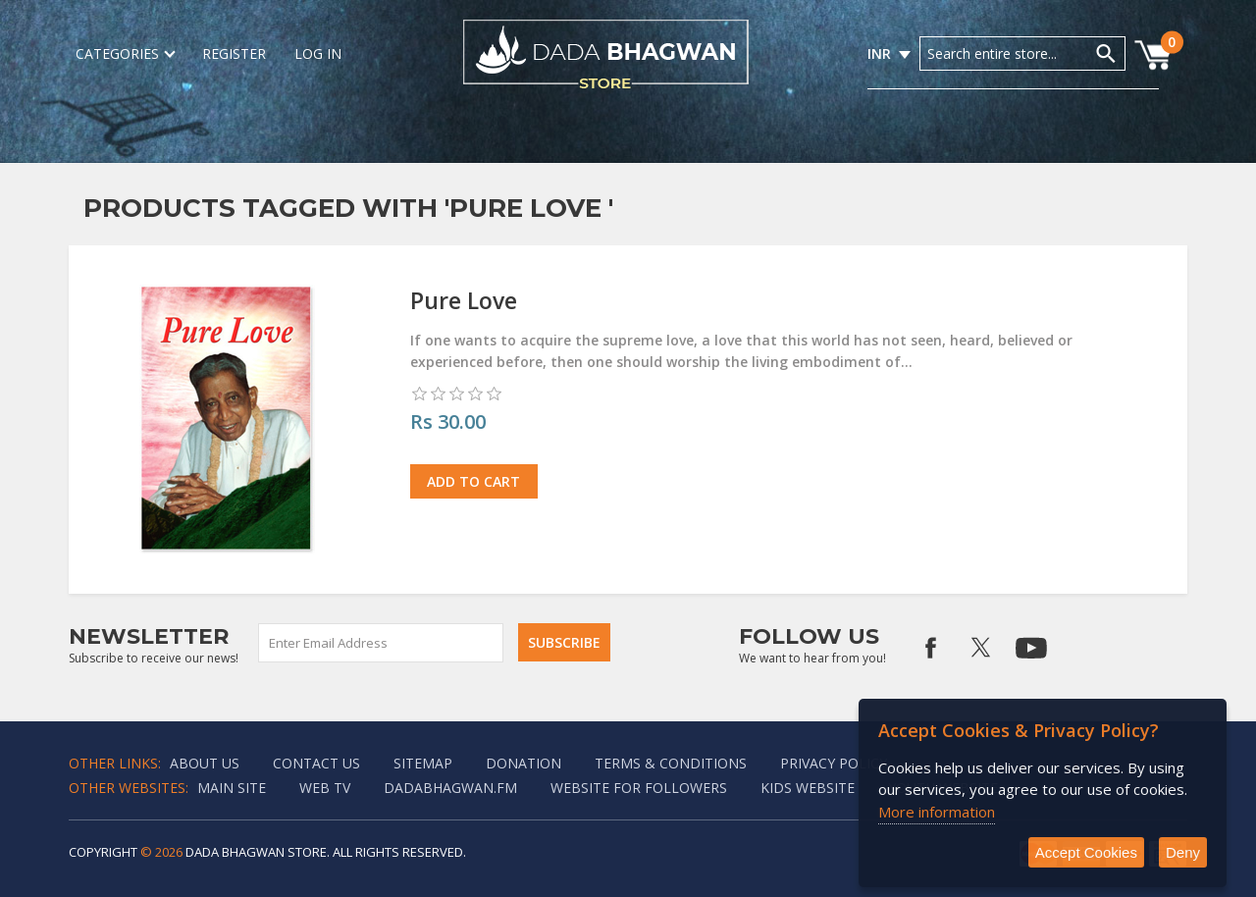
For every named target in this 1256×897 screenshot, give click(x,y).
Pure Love (463, 300)
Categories (125, 53)
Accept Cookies (1086, 852)
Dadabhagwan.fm (450, 787)
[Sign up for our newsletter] (382, 643)
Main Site (231, 787)
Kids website (807, 787)
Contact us (316, 763)
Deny (1183, 852)
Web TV (324, 787)
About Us (204, 763)
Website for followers (638, 787)
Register (234, 53)
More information (936, 811)
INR (879, 53)
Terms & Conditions (671, 763)
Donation (523, 763)
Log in (317, 53)
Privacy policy (833, 763)
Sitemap (422, 763)
